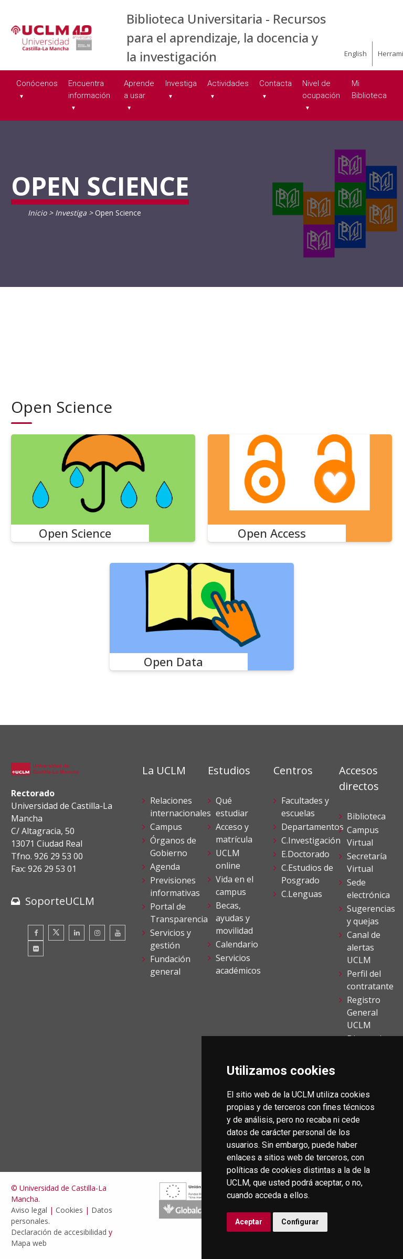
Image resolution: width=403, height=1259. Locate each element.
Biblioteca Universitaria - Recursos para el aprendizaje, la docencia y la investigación (226, 37)
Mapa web (29, 1243)
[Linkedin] (76, 933)
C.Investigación (311, 840)
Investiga (71, 213)
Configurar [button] (300, 1222)
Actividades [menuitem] (228, 83)
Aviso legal (29, 1210)
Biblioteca (366, 816)
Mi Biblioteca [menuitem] (369, 89)
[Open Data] (202, 616)
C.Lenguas (301, 894)
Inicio (37, 213)
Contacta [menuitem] (275, 83)
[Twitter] (56, 933)
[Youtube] (117, 933)
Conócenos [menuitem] (37, 83)
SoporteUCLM (59, 901)
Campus (166, 827)
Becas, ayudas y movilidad (234, 918)
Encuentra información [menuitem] (89, 89)
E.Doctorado (305, 854)
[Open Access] (300, 488)
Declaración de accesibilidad (59, 1232)
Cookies (69, 1210)
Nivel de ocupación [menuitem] (321, 89)
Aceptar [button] (248, 1222)
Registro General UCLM (363, 1012)
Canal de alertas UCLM (363, 947)
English (355, 53)
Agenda (165, 866)
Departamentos (312, 827)
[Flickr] (36, 948)
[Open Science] (103, 488)
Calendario (237, 944)
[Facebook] (36, 933)
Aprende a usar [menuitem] (139, 89)
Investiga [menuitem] (181, 83)
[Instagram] (97, 933)
